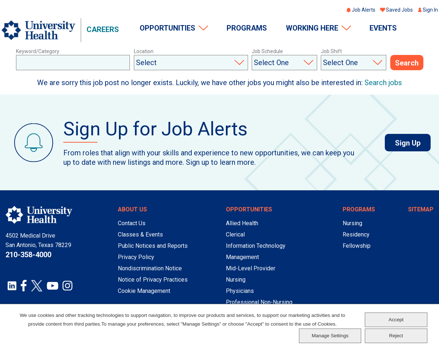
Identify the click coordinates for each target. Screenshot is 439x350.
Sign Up (413, 142)
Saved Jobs (399, 10)
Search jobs (383, 82)
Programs (247, 28)
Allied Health (242, 223)
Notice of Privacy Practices (153, 279)
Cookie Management (144, 290)
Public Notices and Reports (153, 245)
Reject (396, 335)
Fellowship (357, 245)
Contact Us (131, 223)
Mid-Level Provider (250, 268)
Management (242, 257)
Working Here (312, 28)
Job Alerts (363, 10)
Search (407, 63)
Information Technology (256, 245)
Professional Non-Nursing (259, 302)
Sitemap (421, 209)
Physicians (240, 290)
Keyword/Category (37, 51)
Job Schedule (267, 51)
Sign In (430, 10)
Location (143, 51)
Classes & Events (140, 234)
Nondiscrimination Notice (150, 268)
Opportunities (167, 28)
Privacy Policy (136, 257)
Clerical (235, 234)
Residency (356, 234)
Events (383, 28)
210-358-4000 (28, 254)
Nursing (236, 279)
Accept (395, 319)
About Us (132, 209)
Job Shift (331, 51)
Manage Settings (330, 335)
